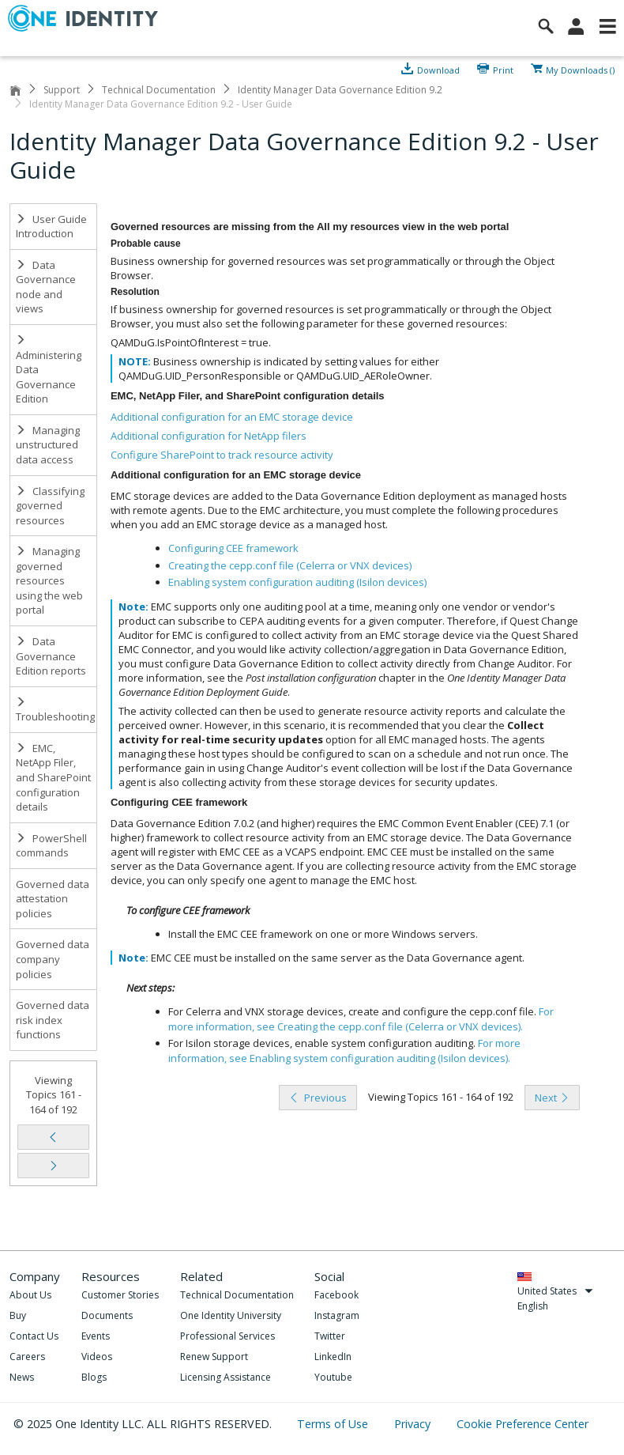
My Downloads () (580, 69)
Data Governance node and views (46, 287)
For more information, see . (361, 1019)
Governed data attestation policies (52, 898)
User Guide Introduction (51, 226)
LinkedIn (332, 1356)
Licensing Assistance (225, 1377)
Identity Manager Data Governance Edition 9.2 (340, 89)
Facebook (336, 1295)
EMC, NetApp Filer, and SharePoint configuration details (53, 777)
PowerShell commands (51, 845)
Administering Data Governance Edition (48, 370)
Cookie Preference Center (522, 1423)
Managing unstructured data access (48, 445)
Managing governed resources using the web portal (49, 580)
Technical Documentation (159, 89)
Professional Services (227, 1336)
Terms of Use (334, 1423)
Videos (96, 1356)
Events (95, 1336)
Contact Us (33, 1336)
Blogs (94, 1377)
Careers (27, 1356)
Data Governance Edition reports (51, 656)
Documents (107, 1315)
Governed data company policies (52, 959)
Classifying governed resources (50, 505)
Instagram (336, 1315)
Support (61, 89)
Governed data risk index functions (52, 1019)
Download (438, 69)
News (21, 1377)
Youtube (333, 1377)
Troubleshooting (55, 710)
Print (503, 69)
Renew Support (214, 1356)
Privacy (414, 1423)
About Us (30, 1295)
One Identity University (230, 1315)
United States (555, 1291)
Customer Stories (120, 1295)
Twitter (329, 1336)
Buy (17, 1315)
